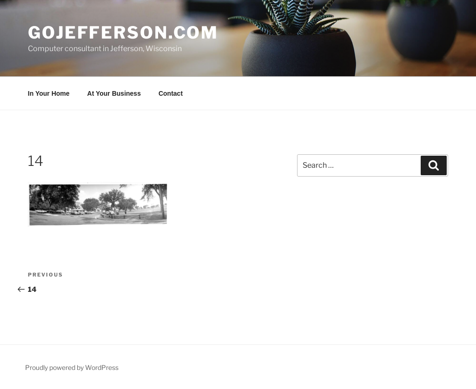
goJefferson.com (123, 32)
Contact (171, 93)
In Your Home (49, 93)
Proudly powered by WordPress (72, 367)
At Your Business (114, 93)
